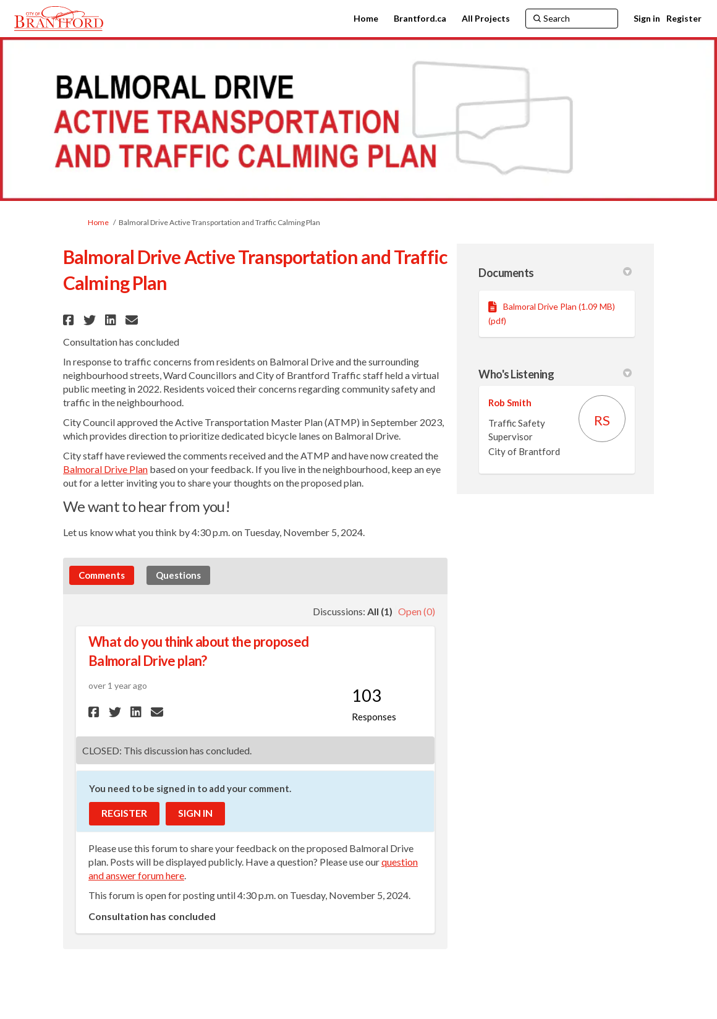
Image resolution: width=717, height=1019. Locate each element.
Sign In (195, 813)
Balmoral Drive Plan (105, 469)
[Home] (365, 19)
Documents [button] (555, 272)
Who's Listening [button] (555, 374)
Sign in (647, 18)
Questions (178, 575)
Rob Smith (510, 402)
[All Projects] (486, 19)
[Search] (571, 18)
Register (684, 18)
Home (98, 222)
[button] (70, 319)
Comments (101, 575)
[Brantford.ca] (420, 19)
